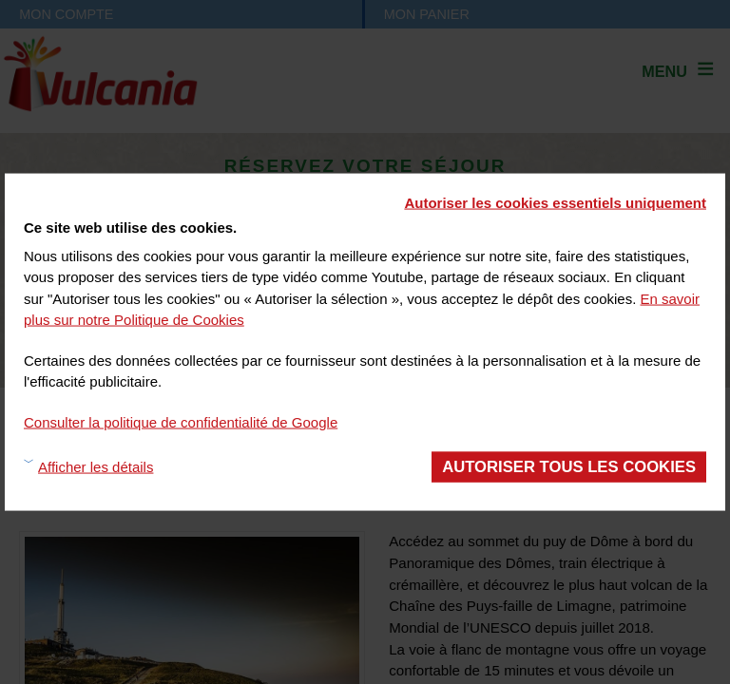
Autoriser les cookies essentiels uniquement (555, 203)
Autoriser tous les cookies (569, 467)
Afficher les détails (95, 466)
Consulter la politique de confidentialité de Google (180, 421)
